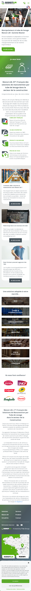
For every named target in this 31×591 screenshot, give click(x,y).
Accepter (15, 581)
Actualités (5, 518)
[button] (28, 563)
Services (18, 511)
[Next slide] (28, 68)
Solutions (5, 511)
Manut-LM (5, 515)
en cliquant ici (18, 501)
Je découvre (15, 204)
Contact (18, 518)
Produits (18, 515)
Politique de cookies (11, 589)
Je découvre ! (8, 49)
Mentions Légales (21, 589)
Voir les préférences (15, 586)
